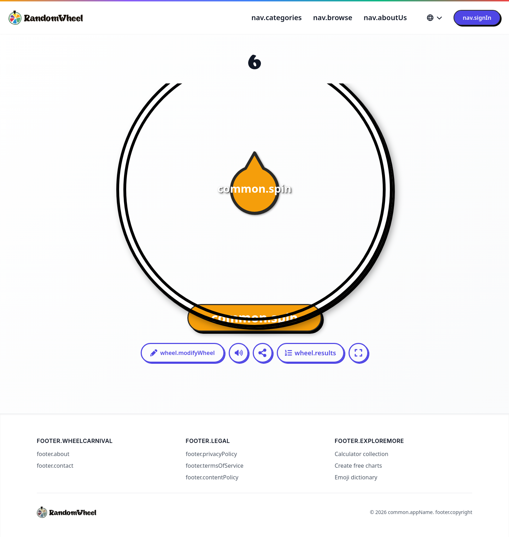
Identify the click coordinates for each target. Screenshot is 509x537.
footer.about (53, 454)
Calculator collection (361, 454)
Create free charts (358, 465)
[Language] (434, 17)
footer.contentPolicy (212, 477)
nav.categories (276, 17)
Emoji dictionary (356, 477)
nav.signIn (477, 18)
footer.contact (55, 465)
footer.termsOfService (214, 465)
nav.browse (332, 17)
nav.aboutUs (385, 17)
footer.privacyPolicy (211, 454)
